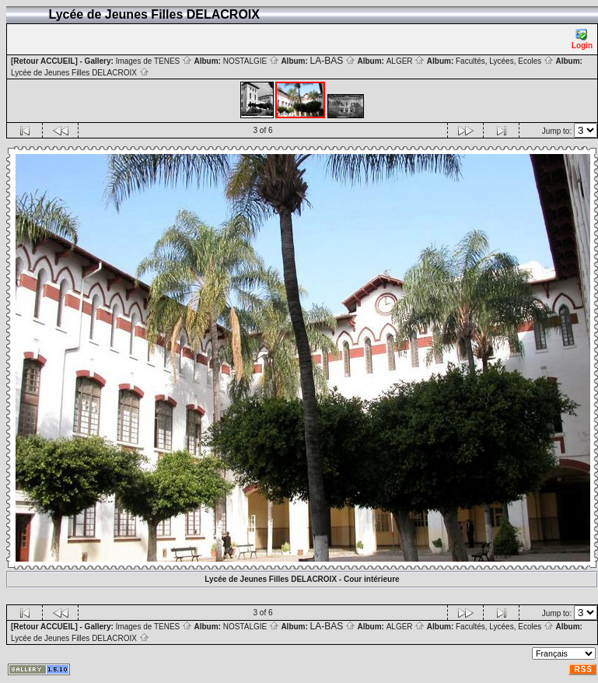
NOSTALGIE (251, 61)
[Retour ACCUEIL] (44, 61)
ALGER (405, 61)
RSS (583, 669)
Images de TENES (154, 61)
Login (582, 39)
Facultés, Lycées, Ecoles (505, 61)
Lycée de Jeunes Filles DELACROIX (80, 72)
